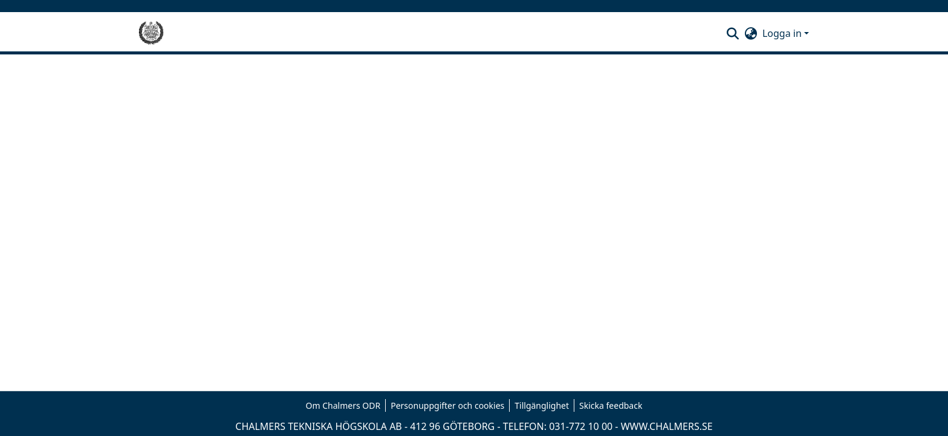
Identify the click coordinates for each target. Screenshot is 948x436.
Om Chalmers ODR (343, 405)
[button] (733, 33)
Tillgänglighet (542, 405)
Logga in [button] (783, 33)
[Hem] (151, 33)
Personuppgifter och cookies (447, 405)
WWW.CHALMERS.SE (667, 426)
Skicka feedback (610, 405)
